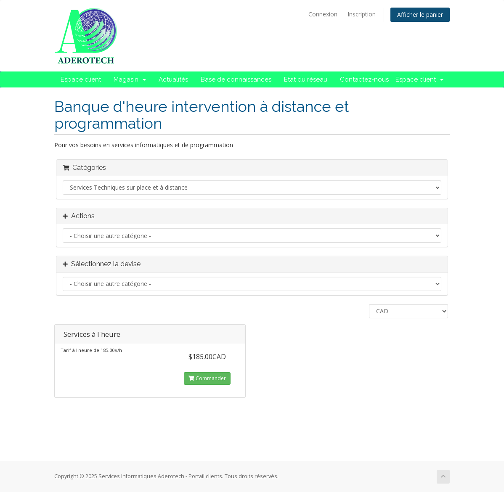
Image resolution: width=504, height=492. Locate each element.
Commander (207, 378)
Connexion (322, 14)
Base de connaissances (236, 79)
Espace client (81, 79)
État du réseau (305, 79)
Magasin (130, 79)
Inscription (361, 14)
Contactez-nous (364, 79)
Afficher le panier (420, 15)
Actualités (173, 79)
